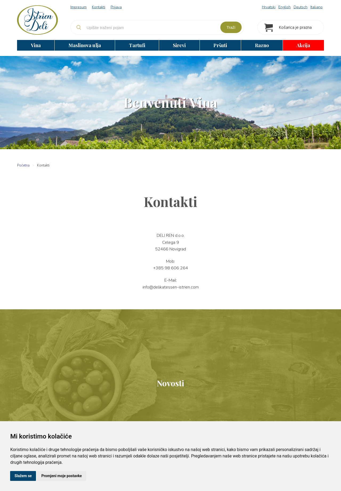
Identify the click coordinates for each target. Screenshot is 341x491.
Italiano (316, 7)
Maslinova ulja (84, 45)
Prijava (116, 7)
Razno (262, 45)
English (284, 7)
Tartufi (137, 45)
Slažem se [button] (23, 476)
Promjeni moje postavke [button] (61, 476)
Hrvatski (268, 7)
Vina (36, 45)
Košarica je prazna (295, 27)
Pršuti (220, 45)
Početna (23, 165)
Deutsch (300, 7)
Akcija (303, 45)
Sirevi (179, 45)
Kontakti (98, 7)
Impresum (78, 7)
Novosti (170, 383)
